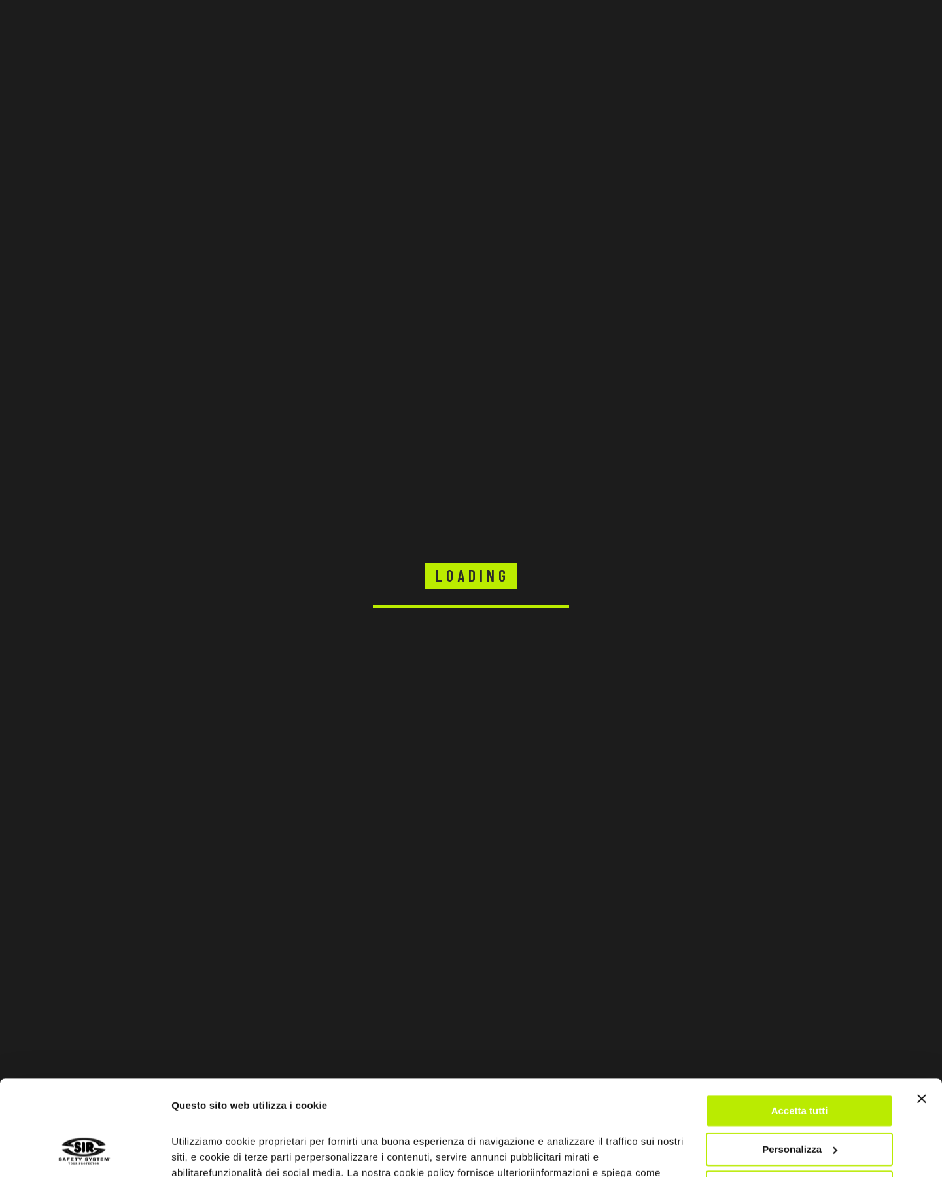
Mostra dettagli (206, 1151)
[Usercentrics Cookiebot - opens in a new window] (84, 1151)
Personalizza (799, 1059)
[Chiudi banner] (921, 1009)
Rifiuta (799, 1098)
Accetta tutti (799, 1021)
